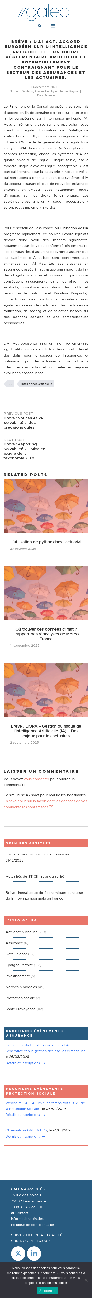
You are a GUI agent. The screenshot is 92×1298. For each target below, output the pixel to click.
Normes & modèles (21, 987)
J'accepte (47, 1290)
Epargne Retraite (19, 965)
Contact (19, 1213)
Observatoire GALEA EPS (26, 1130)
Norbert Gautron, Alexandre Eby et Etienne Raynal (44, 91)
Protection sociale (20, 998)
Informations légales (27, 1218)
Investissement (18, 976)
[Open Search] (40, 26)
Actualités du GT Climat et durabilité (35, 876)
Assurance (14, 943)
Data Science (46, 95)
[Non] (85, 1280)
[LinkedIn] (34, 1253)
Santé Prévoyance (20, 1009)
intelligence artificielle (36, 384)
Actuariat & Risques (21, 932)
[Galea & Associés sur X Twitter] (18, 1253)
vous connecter (36, 779)
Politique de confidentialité (32, 1225)
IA (10, 384)
